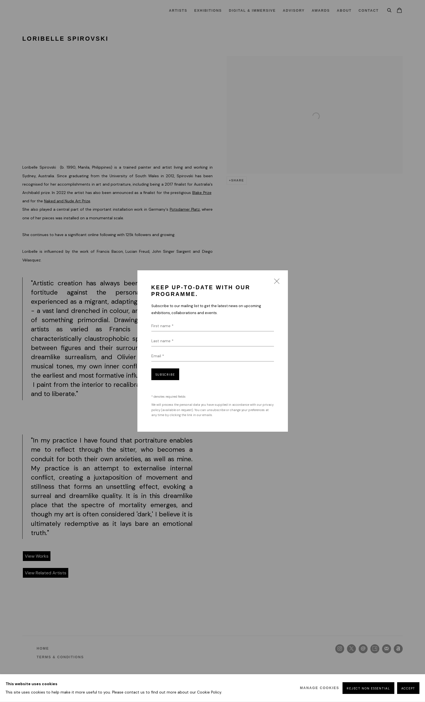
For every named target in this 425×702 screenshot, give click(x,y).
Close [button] (275, 283)
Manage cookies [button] (319, 688)
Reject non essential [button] (368, 688)
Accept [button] (408, 688)
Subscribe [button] (165, 374)
